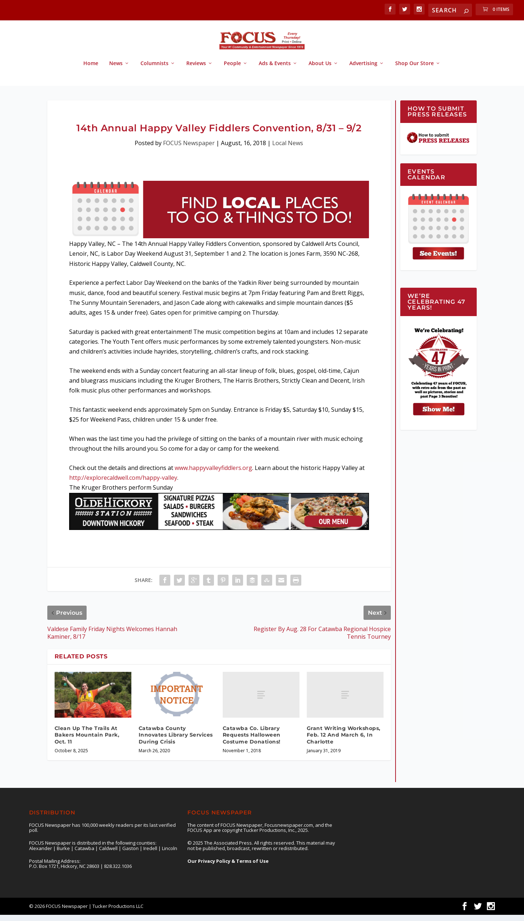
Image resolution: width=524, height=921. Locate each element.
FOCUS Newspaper (189, 149)
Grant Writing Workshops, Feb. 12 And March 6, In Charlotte (344, 741)
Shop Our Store (414, 70)
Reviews (196, 70)
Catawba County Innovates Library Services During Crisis (176, 741)
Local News (287, 149)
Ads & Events (275, 70)
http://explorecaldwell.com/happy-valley (123, 484)
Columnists (154, 70)
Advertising (363, 70)
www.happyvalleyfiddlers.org (213, 474)
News (116, 70)
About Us (320, 70)
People (232, 70)
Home (90, 70)
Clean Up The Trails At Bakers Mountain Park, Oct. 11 (87, 741)
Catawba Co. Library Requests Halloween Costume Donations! (252, 741)
